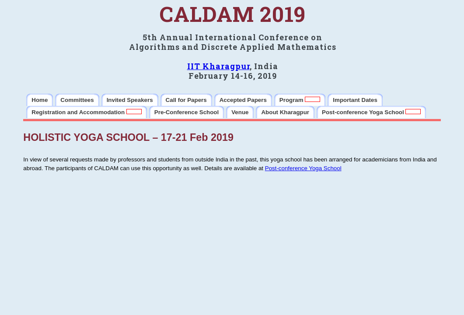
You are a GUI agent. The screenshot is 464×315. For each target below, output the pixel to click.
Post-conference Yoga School (303, 168)
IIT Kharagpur (218, 66)
